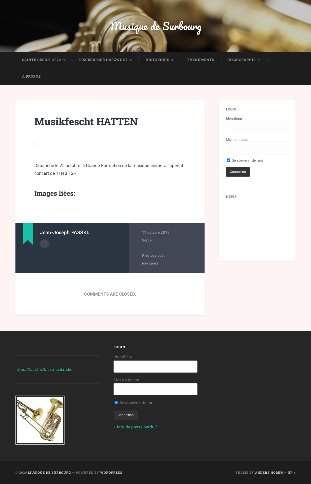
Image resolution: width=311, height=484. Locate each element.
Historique (157, 60)
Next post (150, 263)
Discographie (241, 60)
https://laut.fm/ (29, 369)
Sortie (147, 240)
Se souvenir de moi (245, 160)
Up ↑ (291, 472)
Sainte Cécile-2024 (41, 60)
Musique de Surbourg (155, 26)
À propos (31, 76)
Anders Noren (269, 472)
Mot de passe (237, 139)
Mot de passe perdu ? (137, 426)
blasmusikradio (58, 369)
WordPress (111, 472)
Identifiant (234, 119)
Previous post (153, 255)
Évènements (200, 60)
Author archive (44, 243)
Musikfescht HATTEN (86, 121)
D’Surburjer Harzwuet (103, 60)
